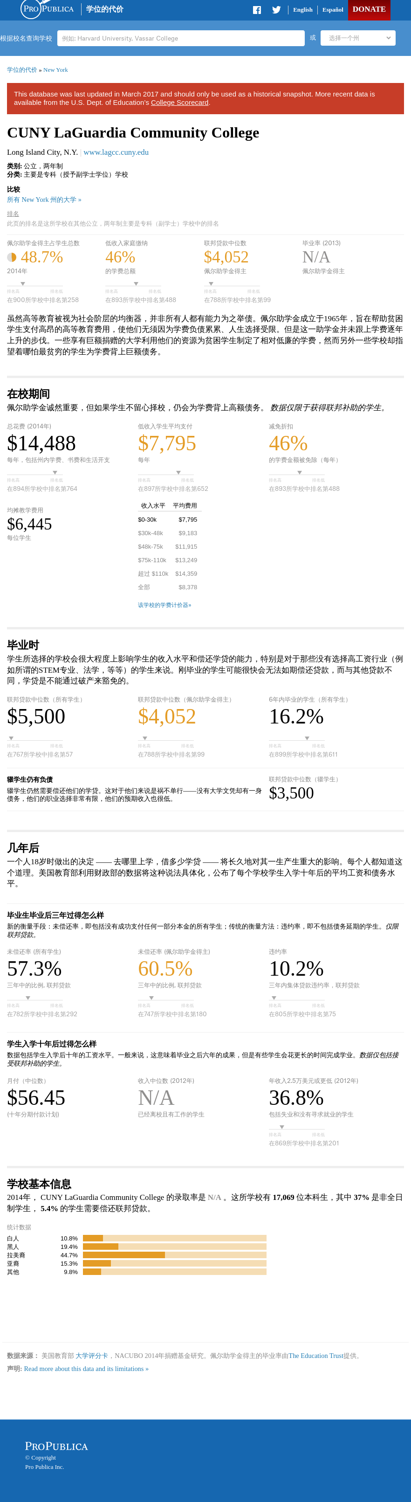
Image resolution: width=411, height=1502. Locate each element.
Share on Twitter (276, 12)
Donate (369, 9)
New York (55, 69)
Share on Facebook (258, 12)
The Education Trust (315, 1355)
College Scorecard (179, 102)
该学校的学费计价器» (165, 605)
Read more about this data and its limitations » (86, 1368)
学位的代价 (104, 9)
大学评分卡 (91, 1355)
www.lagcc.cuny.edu (116, 152)
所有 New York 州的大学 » (44, 199)
